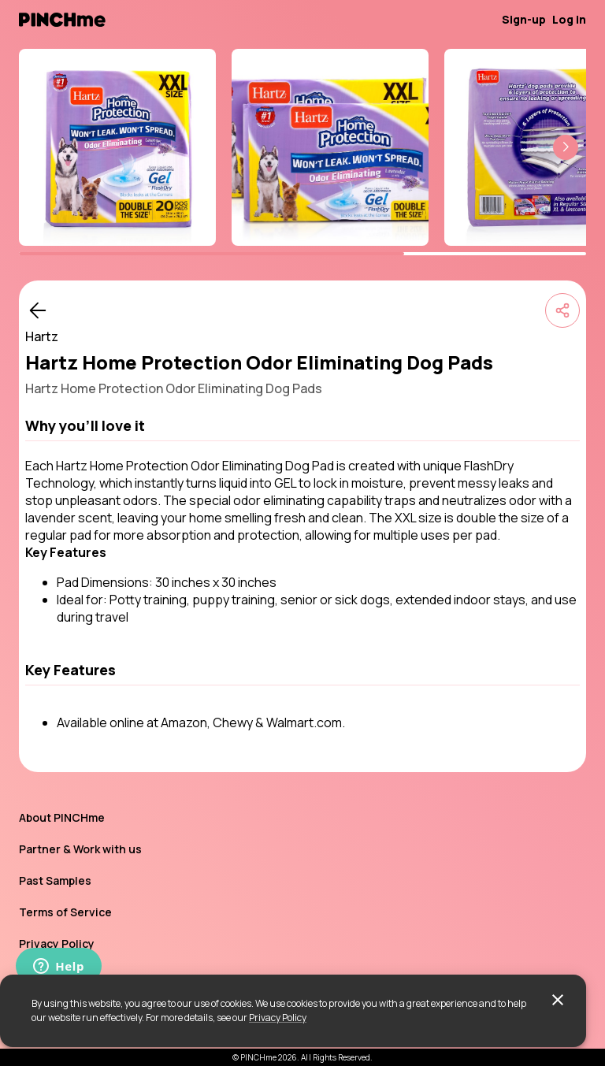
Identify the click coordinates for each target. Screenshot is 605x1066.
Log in (569, 19)
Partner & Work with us (80, 848)
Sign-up (524, 19)
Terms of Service (65, 911)
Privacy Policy (277, 1017)
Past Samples (55, 880)
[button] (565, 147)
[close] (557, 999)
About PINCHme (62, 817)
